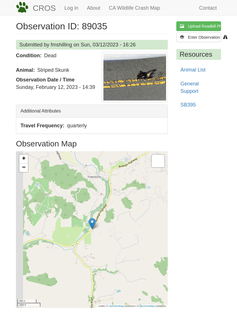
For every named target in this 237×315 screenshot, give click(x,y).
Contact (208, 8)
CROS (44, 8)
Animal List (193, 70)
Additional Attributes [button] (41, 111)
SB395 (188, 105)
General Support (190, 87)
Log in (71, 8)
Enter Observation (200, 37)
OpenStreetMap (116, 306)
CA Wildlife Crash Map (134, 8)
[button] (134, 77)
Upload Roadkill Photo (200, 26)
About (93, 8)
